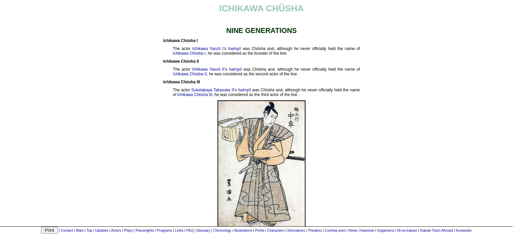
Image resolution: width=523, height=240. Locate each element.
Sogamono (386, 230)
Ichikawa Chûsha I (189, 53)
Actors (116, 230)
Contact (67, 230)
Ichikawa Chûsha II (189, 74)
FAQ (189, 230)
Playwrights (145, 230)
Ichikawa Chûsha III (194, 94)
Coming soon (335, 230)
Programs (164, 230)
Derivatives (296, 230)
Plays (128, 230)
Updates (101, 230)
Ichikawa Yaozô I (207, 48)
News (353, 230)
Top (89, 230)
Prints (259, 230)
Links (179, 230)
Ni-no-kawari (407, 230)
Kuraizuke (463, 230)
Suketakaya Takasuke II (212, 90)
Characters (276, 230)
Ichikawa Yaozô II (208, 69)
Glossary (203, 230)
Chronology (222, 230)
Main (80, 230)
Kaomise (367, 230)
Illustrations (243, 230)
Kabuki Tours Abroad (436, 230)
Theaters (315, 230)
